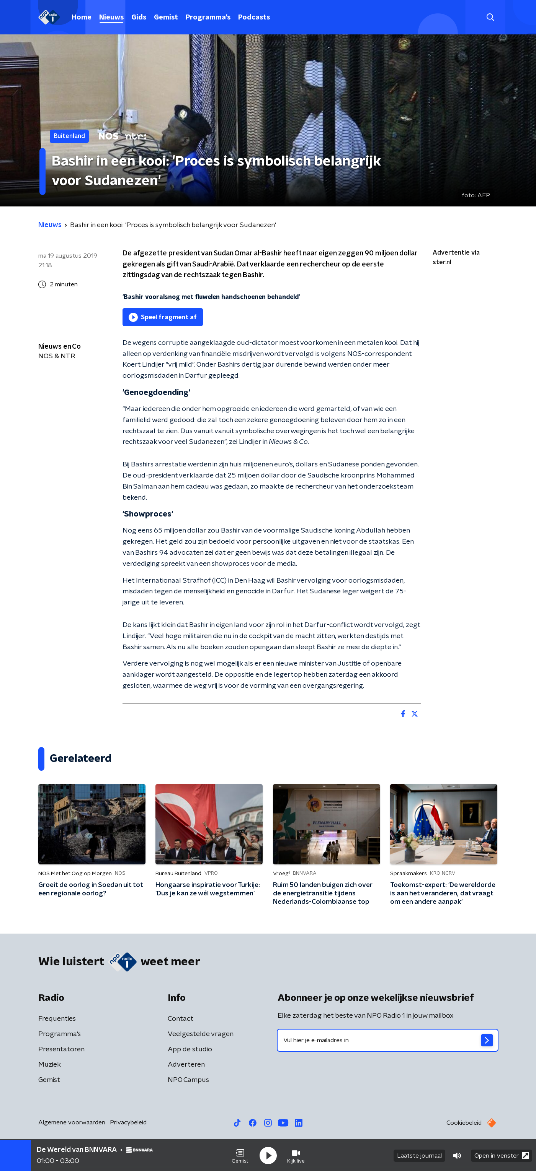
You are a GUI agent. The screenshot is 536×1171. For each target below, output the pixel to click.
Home (82, 17)
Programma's (208, 17)
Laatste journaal (419, 1155)
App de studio (190, 1049)
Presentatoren (61, 1049)
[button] (240, 1155)
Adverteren (186, 1064)
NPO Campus (188, 1080)
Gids (138, 17)
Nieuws (111, 17)
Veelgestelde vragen (201, 1034)
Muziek (49, 1064)
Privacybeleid (128, 1122)
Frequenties (57, 1018)
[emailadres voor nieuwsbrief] (388, 1040)
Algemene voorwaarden (71, 1122)
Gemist (166, 17)
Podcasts (254, 17)
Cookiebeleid (464, 1123)
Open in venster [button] (501, 1154)
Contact (180, 1018)
